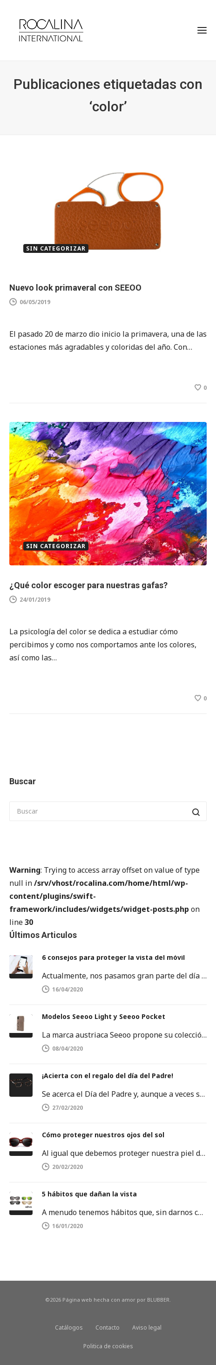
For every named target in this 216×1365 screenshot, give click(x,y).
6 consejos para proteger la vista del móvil (113, 957)
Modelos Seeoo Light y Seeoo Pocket (103, 1016)
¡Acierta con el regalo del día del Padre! (107, 1075)
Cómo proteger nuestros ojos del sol (103, 1134)
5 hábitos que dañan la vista (89, 1193)
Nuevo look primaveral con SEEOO (75, 287)
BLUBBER (158, 1299)
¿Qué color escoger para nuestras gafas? (88, 585)
